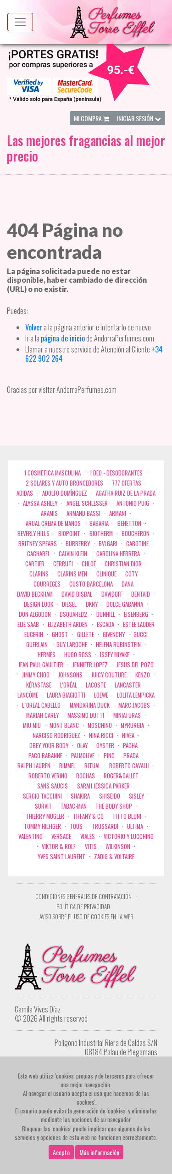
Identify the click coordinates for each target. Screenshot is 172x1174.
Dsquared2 (73, 614)
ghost (60, 634)
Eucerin (33, 634)
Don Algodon (35, 614)
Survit (43, 806)
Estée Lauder (139, 624)
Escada (105, 624)
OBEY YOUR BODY (48, 745)
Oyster (105, 745)
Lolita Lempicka (136, 695)
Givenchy (114, 634)
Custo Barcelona (91, 584)
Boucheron (136, 533)
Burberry (78, 543)
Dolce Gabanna (124, 604)
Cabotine (137, 543)
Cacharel (38, 553)
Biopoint (69, 533)
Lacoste (96, 685)
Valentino (30, 836)
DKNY (92, 604)
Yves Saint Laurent (61, 856)
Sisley (136, 796)
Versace (61, 836)
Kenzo (142, 675)
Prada (131, 755)
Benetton (129, 523)
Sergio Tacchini (42, 796)
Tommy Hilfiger (42, 826)
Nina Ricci (101, 735)
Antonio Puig (133, 503)
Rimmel (67, 765)
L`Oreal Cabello (41, 705)
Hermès (46, 654)
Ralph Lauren (33, 765)
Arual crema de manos (53, 523)
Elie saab (28, 624)
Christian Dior (123, 563)
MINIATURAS (127, 715)
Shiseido (109, 796)
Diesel (69, 604)
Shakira (80, 796)
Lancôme (27, 695)
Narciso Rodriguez (56, 735)
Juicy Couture (109, 675)
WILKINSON (117, 846)
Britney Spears (37, 543)
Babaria (99, 523)
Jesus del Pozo (135, 664)
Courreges (47, 584)
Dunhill (105, 614)
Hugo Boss (77, 654)
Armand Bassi (83, 513)
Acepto (61, 1165)
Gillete (85, 634)
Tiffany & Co (88, 816)
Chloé (89, 563)
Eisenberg (136, 614)
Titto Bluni (126, 816)
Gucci (140, 634)
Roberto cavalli (129, 765)
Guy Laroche (71, 644)
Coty (131, 574)
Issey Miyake (114, 654)
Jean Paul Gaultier (40, 664)
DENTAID (140, 594)
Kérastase (38, 685)
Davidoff (111, 594)
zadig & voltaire (114, 856)
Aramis (49, 513)
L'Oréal (68, 685)
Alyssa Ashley (40, 503)
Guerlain (37, 644)
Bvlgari (108, 543)
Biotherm (101, 533)
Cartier (34, 563)
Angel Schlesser (87, 503)
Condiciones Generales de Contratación (83, 896)
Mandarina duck (90, 705)
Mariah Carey (42, 715)
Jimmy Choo (36, 675)
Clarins (39, 574)
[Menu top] (20, 22)
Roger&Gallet (121, 775)
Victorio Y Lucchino (129, 836)
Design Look (38, 604)
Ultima (135, 826)
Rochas (85, 775)
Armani (117, 513)
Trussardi (105, 826)
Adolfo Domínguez (64, 493)
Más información (99, 1165)
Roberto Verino (47, 775)
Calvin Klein (73, 553)
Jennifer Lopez (90, 664)
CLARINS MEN (72, 574)
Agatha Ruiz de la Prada (125, 493)
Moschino (100, 725)
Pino (109, 755)
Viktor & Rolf (59, 846)
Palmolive (82, 755)
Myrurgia (132, 725)
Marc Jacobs (134, 705)
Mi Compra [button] (91, 118)
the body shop (113, 806)
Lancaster (128, 685)
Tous (76, 826)
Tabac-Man (74, 806)
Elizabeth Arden (68, 624)
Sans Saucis (52, 786)
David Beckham (35, 594)
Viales (87, 836)
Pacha (130, 745)
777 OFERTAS (126, 483)
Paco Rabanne (45, 755)
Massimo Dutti (85, 715)
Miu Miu (32, 725)
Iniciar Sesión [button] (139, 118)
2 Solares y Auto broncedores (64, 483)
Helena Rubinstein (118, 644)
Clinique (106, 574)
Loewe (101, 695)
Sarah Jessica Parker (103, 786)
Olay (82, 745)
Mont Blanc (64, 725)
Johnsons (70, 675)
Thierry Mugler (45, 816)
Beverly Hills (33, 533)
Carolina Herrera (118, 553)
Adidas (25, 493)
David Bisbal (76, 594)
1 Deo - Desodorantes (116, 473)
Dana (127, 584)
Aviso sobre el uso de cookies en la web (86, 916)
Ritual (92, 765)
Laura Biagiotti (66, 695)
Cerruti (63, 563)
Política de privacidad (83, 906)
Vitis (91, 846)
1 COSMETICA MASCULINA (52, 473)
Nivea (128, 735)
